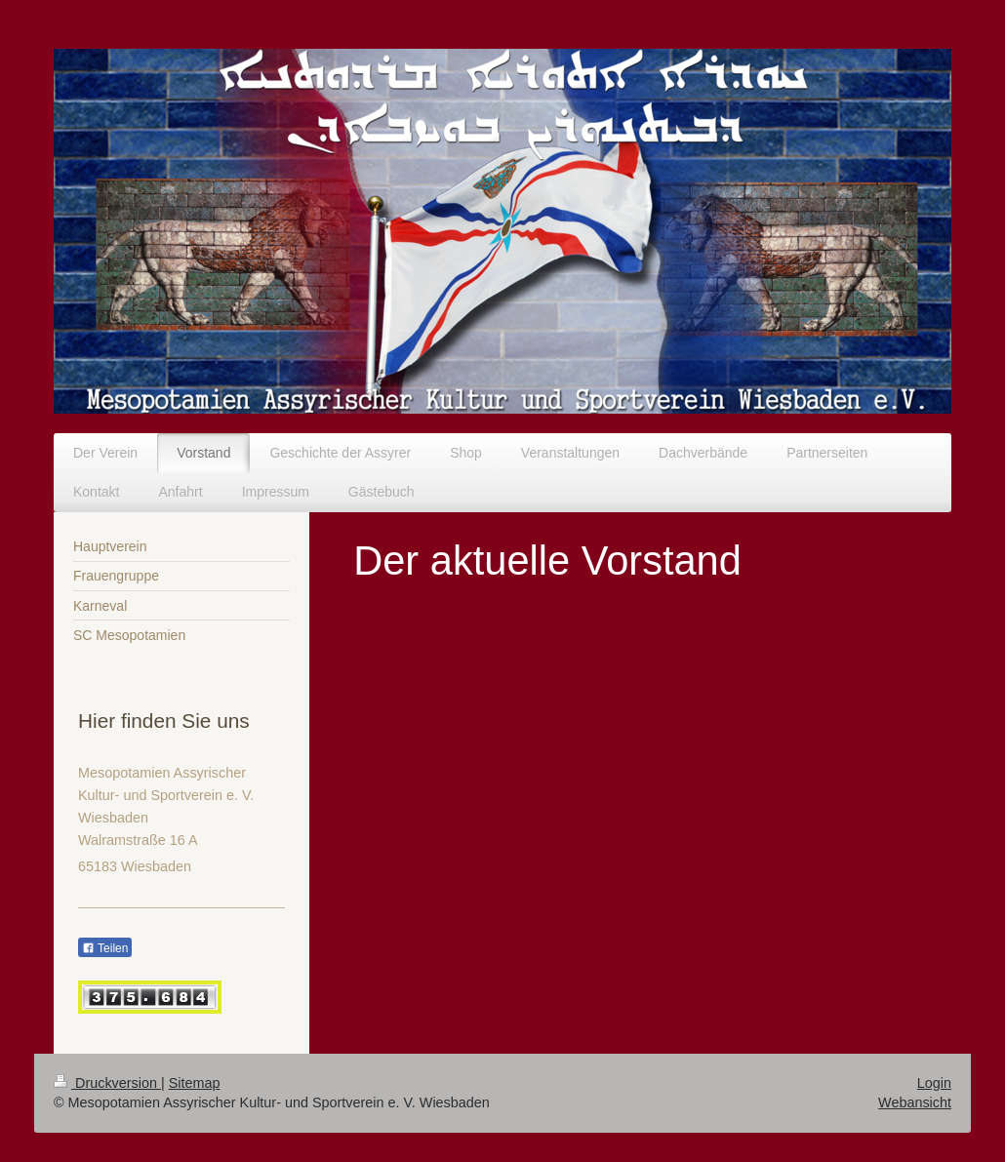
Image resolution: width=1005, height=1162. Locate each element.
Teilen (105, 948)
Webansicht (914, 1102)
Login (934, 1083)
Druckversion (107, 1083)
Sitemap (195, 1083)
